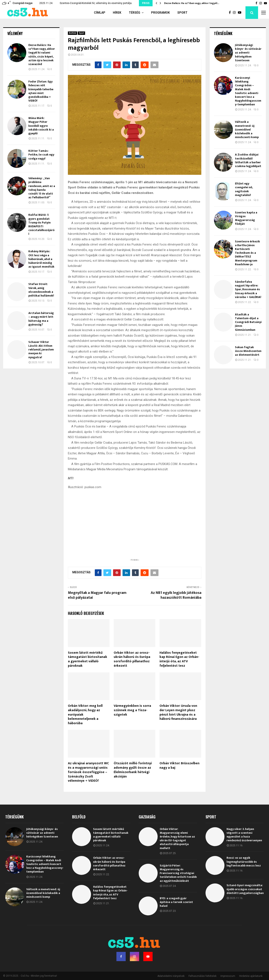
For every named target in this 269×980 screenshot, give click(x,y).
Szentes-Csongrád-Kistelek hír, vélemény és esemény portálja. (96, 3)
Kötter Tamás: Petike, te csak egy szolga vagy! (41, 154)
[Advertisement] (134, 530)
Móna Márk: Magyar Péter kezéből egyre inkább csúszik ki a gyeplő (41, 126)
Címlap (99, 12)
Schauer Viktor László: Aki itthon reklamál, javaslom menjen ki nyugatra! (41, 350)
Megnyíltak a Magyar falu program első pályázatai (97, 595)
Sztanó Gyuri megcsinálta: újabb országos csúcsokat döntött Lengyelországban (245, 889)
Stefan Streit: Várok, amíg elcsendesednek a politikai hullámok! (41, 290)
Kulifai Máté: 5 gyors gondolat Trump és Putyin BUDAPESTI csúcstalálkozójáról (41, 224)
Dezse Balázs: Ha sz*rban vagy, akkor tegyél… (191, 3)
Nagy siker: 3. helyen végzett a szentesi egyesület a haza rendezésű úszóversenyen (244, 835)
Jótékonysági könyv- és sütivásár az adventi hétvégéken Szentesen (248, 53)
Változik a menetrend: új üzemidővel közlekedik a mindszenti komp (247, 129)
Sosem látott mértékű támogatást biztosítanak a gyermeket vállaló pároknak (87, 659)
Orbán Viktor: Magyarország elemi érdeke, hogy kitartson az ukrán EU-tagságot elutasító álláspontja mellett (177, 839)
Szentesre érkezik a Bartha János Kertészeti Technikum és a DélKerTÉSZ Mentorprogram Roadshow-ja (247, 253)
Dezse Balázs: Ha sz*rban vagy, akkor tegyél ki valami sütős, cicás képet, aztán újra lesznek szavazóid (41, 55)
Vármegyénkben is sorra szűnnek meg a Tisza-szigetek (132, 710)
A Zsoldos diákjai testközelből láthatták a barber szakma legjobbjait (248, 160)
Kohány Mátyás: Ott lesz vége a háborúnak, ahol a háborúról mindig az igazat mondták (41, 259)
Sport (182, 12)
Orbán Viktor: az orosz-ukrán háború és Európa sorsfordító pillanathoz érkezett (132, 659)
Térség (134, 12)
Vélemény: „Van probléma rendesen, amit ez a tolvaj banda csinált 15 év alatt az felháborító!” (41, 188)
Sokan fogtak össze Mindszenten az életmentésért (248, 351)
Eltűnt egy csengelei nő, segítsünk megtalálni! (244, 189)
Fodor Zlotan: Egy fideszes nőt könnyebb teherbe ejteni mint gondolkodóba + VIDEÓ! (40, 91)
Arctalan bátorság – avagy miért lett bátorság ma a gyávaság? (41, 319)
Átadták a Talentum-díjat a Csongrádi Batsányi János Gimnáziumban (248, 322)
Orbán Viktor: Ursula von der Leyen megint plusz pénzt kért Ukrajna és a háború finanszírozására (178, 712)
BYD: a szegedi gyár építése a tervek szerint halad (176, 902)
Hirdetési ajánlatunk (250, 976)
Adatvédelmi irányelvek (171, 976)
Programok (160, 12)
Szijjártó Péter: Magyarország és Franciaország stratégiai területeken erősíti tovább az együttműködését (178, 873)
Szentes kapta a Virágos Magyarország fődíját (246, 218)
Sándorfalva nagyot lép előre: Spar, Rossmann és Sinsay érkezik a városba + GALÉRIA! (248, 289)
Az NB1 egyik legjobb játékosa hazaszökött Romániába (176, 595)
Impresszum (227, 976)
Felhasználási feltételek (202, 976)
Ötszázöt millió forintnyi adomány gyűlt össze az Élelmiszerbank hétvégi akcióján (133, 769)
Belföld (72, 33)
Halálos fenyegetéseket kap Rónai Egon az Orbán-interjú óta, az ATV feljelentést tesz (179, 659)
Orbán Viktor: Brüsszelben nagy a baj (179, 765)
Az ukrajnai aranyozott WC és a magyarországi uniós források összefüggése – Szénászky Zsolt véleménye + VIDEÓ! (88, 772)
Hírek (117, 12)
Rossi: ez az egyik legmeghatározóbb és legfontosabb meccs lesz (244, 861)
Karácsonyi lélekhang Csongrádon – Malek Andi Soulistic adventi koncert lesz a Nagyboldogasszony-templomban (248, 91)
